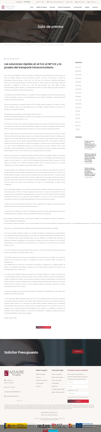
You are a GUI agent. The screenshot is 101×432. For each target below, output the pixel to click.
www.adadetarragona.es (12, 396)
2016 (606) (78, 104)
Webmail (70, 2)
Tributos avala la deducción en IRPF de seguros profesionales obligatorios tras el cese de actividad (90, 172)
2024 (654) (78, 74)
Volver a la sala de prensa (45, 327)
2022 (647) (78, 82)
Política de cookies (57, 374)
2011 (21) (77, 122)
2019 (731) (78, 93)
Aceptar (44, 430)
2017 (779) (78, 100)
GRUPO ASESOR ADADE (58, 392)
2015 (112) (78, 107)
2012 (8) (77, 118)
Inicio (29, 7)
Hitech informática (53, 415)
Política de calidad (56, 380)
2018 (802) (78, 96)
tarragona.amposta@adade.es (56, 2)
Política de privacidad (57, 377)
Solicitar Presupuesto (61, 7)
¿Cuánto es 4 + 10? (73, 390)
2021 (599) (78, 85)
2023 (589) (78, 78)
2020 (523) (78, 89)
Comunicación (75, 7)
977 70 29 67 (41, 2)
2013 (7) (77, 114)
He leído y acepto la (78, 397)
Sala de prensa (13, 45)
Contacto (92, 7)
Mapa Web (54, 386)
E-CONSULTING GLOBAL (58, 389)
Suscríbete (78, 401)
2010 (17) (77, 125)
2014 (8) (77, 111)
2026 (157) (78, 67)
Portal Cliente (92, 2)
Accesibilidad (55, 383)
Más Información (54, 430)
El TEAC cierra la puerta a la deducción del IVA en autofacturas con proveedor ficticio (90, 144)
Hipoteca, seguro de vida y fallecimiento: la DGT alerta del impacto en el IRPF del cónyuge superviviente (90, 158)
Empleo (84, 7)
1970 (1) (77, 129)
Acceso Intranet (81, 2)
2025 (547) (78, 71)
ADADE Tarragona (39, 7)
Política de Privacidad (82, 397)
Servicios (50, 7)
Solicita (78, 352)
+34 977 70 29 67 (10, 387)
